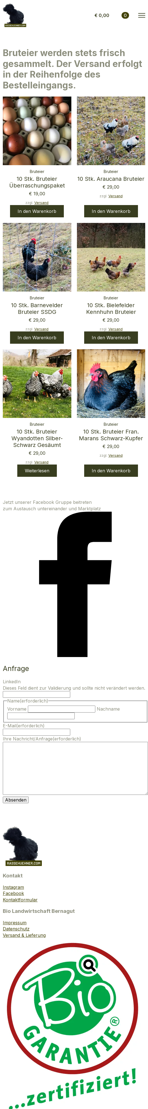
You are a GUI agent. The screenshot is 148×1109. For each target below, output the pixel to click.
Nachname (108, 709)
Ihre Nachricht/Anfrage (42, 739)
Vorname (16, 709)
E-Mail (24, 725)
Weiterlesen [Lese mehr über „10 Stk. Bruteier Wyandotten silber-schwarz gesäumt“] (37, 470)
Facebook (13, 893)
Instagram (13, 887)
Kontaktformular (20, 900)
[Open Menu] (141, 15)
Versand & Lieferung (24, 935)
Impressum (14, 922)
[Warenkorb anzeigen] (112, 15)
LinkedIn (12, 681)
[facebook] (75, 655)
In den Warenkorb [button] (37, 211)
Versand (41, 203)
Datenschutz (16, 929)
